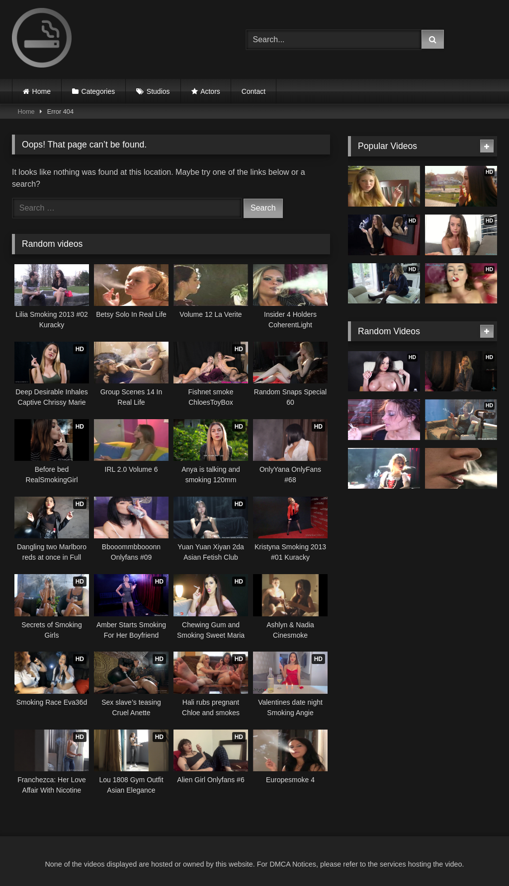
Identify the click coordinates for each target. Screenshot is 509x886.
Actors (210, 91)
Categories (98, 91)
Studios (158, 91)
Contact (253, 91)
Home (41, 91)
